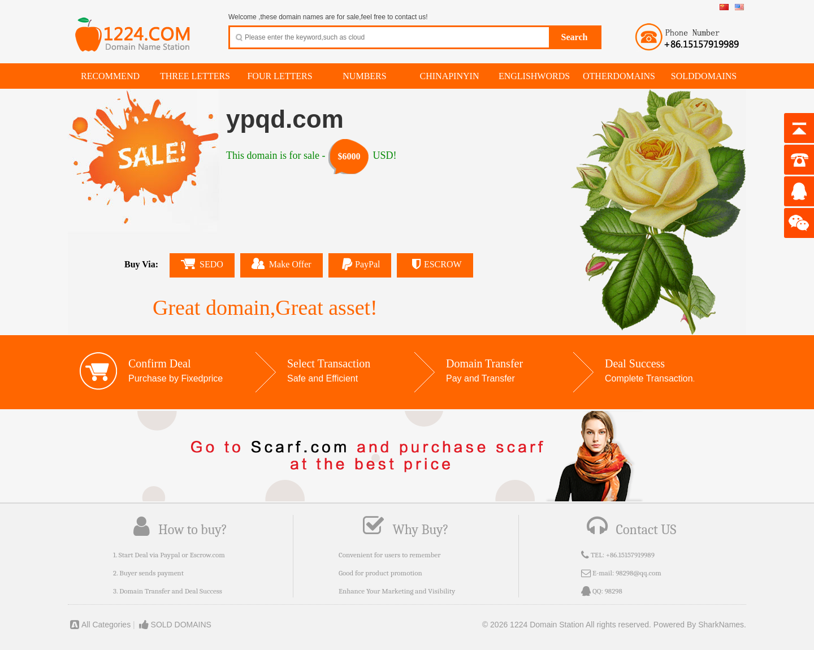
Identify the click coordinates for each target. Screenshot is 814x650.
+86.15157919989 (630, 555)
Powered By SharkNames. (699, 624)
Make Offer (281, 263)
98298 (613, 591)
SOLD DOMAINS (174, 624)
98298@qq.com (638, 573)
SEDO (202, 263)
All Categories (99, 624)
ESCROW (434, 264)
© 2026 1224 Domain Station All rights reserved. (566, 624)
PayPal (360, 264)
